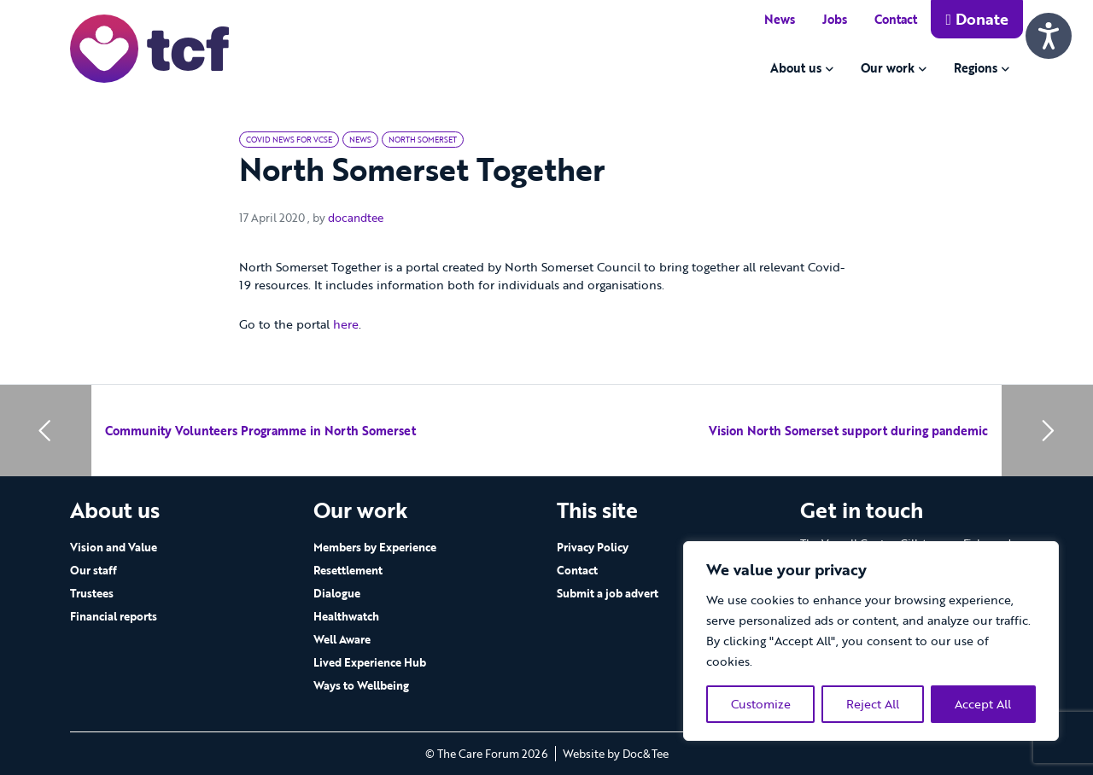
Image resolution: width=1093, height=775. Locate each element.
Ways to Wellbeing (361, 685)
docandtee (355, 217)
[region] (871, 641)
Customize (761, 704)
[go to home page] (149, 47)
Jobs (834, 19)
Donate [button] (976, 19)
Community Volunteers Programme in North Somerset (260, 430)
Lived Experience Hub (369, 662)
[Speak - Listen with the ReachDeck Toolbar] (1049, 36)
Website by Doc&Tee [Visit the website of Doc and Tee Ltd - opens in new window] (616, 753)
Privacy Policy (592, 547)
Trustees (92, 593)
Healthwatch (346, 616)
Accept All (983, 704)
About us (795, 68)
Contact (895, 19)
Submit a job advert (607, 593)
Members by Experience (374, 547)
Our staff (93, 570)
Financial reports (113, 616)
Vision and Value (113, 547)
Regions (975, 68)
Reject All (872, 704)
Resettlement (348, 570)
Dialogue (336, 593)
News (779, 19)
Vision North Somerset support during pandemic (848, 430)
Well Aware (342, 639)
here (346, 324)
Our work (888, 68)
